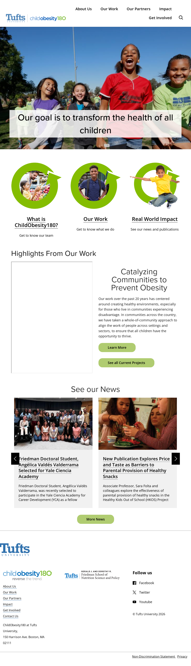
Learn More (117, 347)
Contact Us (10, 616)
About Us (10, 586)
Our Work (10, 592)
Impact (8, 604)
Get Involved (11, 610)
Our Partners (12, 598)
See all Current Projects (126, 362)
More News (95, 519)
